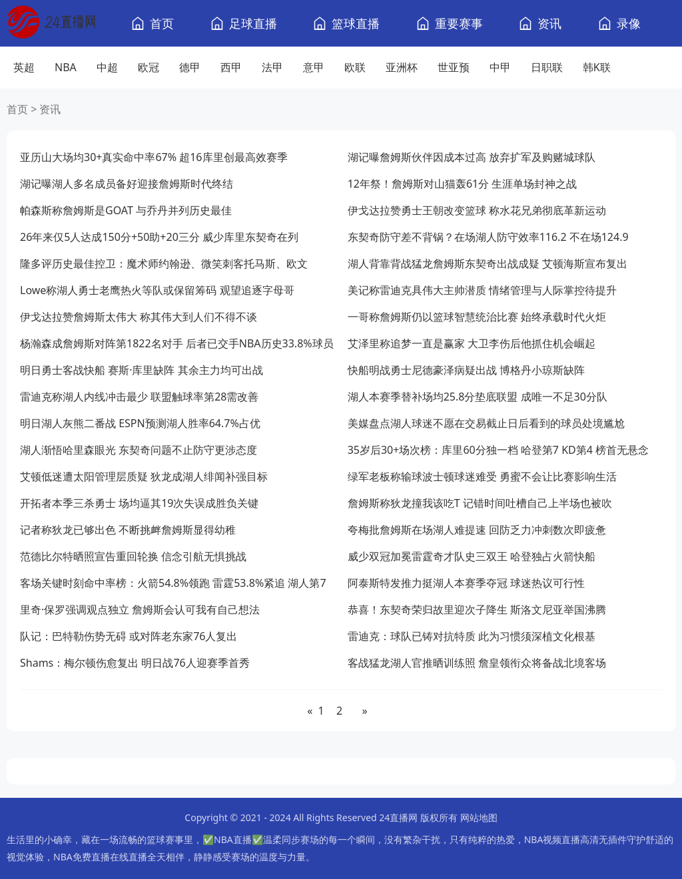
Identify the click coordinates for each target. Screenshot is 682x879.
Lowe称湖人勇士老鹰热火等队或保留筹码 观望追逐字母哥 (157, 290)
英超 (24, 67)
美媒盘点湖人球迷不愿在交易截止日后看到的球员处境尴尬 (486, 423)
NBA (66, 67)
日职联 (547, 67)
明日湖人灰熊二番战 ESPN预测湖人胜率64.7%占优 (140, 423)
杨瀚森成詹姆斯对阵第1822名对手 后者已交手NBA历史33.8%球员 (177, 343)
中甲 (500, 67)
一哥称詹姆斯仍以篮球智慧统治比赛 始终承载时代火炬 (477, 316)
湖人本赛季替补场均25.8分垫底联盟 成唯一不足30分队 (477, 396)
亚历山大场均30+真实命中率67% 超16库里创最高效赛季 (154, 157)
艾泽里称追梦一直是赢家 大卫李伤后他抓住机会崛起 (471, 343)
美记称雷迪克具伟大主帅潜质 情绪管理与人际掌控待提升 (482, 290)
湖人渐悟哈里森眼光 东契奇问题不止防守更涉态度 (138, 449)
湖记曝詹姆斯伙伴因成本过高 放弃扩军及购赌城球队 (471, 157)
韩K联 (597, 67)
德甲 (189, 67)
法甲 (272, 67)
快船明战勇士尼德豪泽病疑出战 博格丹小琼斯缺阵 (466, 370)
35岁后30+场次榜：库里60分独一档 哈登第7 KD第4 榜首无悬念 (498, 449)
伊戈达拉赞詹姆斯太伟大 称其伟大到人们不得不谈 (138, 316)
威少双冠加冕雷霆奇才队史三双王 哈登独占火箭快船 (471, 556)
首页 (162, 23)
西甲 (231, 67)
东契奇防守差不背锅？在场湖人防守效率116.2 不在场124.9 (488, 237)
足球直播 (253, 23)
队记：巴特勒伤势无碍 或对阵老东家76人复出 (128, 636)
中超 (107, 67)
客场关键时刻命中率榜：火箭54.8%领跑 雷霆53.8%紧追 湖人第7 (173, 583)
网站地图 (479, 817)
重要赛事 (459, 23)
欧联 (355, 67)
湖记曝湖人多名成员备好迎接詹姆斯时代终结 (126, 183)
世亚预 (454, 67)
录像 (629, 23)
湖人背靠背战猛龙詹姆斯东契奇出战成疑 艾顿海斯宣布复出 (487, 263)
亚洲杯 (402, 67)
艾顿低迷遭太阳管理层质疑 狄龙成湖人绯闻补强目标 (144, 476)
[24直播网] (51, 23)
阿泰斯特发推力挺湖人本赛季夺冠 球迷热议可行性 (466, 583)
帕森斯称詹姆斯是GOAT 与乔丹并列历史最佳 (126, 210)
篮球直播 (356, 23)
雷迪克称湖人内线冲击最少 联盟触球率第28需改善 (139, 396)
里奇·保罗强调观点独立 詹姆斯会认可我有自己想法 (140, 609)
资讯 (549, 23)
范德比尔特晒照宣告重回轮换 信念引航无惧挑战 (133, 556)
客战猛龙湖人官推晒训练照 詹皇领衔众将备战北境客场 (477, 662)
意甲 (313, 67)
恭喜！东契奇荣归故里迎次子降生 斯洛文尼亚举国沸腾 (477, 609)
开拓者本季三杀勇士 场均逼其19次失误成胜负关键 (139, 503)
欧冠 (148, 67)
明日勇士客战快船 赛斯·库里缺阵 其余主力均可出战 (141, 370)
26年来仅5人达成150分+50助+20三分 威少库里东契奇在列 (159, 237)
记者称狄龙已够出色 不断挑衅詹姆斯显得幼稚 (128, 529)
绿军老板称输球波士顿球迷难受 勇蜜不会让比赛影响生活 (482, 476)
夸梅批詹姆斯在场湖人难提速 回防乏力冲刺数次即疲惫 (477, 529)
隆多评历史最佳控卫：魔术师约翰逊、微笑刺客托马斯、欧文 (164, 263)
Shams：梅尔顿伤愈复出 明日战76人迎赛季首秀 (135, 662)
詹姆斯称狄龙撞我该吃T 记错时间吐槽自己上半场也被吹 (480, 503)
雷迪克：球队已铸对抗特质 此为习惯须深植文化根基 (471, 636)
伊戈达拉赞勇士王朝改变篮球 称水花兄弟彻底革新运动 (477, 210)
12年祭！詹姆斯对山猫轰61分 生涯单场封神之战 (462, 183)
